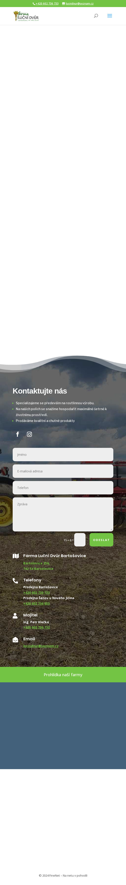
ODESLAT (101, 540)
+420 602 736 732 (36, 627)
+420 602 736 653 (36, 603)
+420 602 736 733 (47, 3)
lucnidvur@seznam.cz (41, 646)
